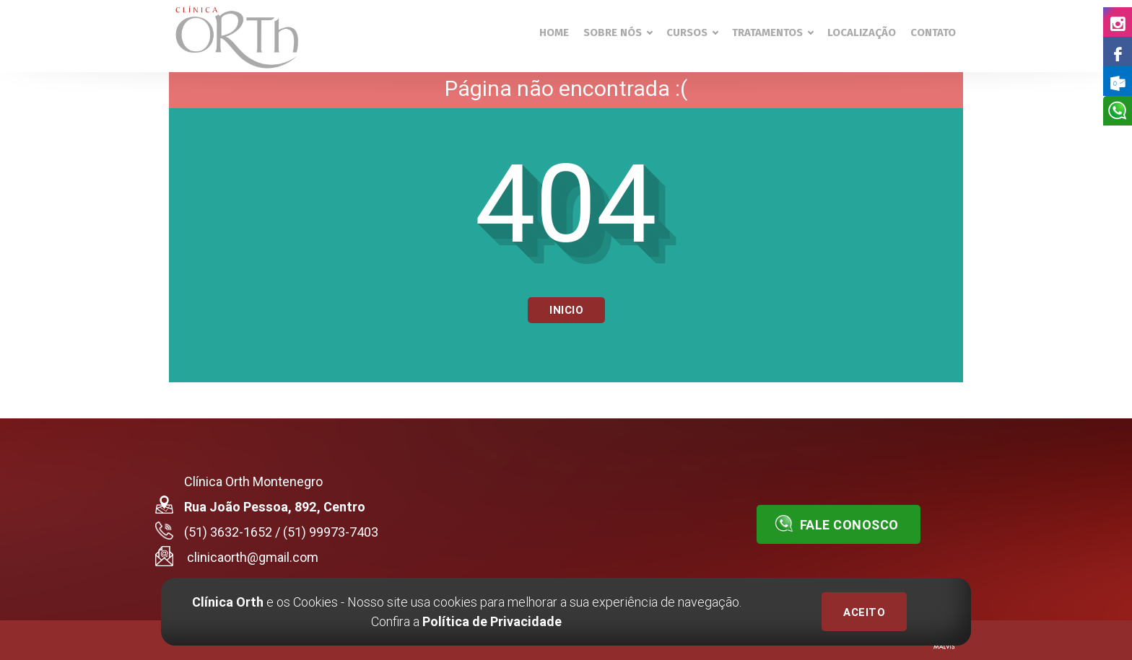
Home (554, 32)
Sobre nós (617, 32)
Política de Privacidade (492, 621)
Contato (933, 32)
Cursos (692, 32)
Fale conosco (837, 523)
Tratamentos (772, 32)
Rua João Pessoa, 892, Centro (274, 506)
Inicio (566, 310)
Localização (861, 32)
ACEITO (864, 612)
